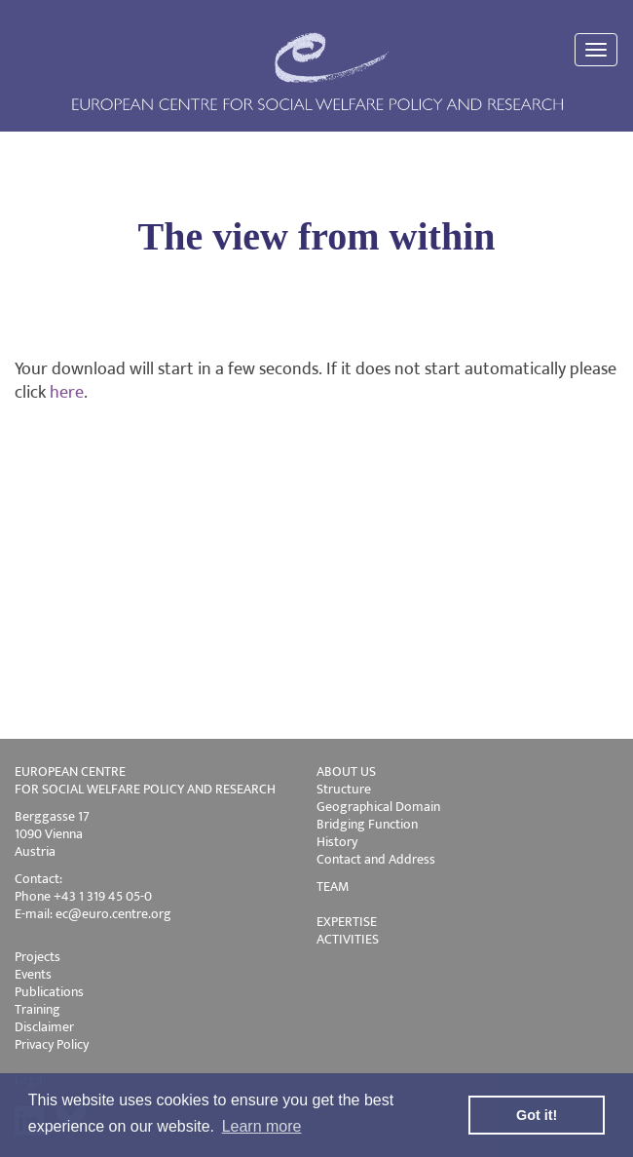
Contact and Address (375, 859)
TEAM (332, 886)
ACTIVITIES (347, 939)
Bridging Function (367, 824)
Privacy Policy (52, 1044)
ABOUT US (346, 771)
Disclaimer (44, 1027)
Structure (343, 789)
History (336, 841)
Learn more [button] (262, 1126)
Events (33, 974)
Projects (37, 956)
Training (37, 1009)
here (67, 392)
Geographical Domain (378, 806)
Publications (49, 992)
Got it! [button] (536, 1115)
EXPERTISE (346, 921)
